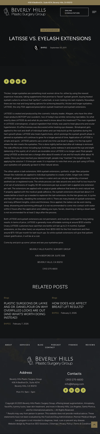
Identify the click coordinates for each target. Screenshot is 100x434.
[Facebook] (6, 81)
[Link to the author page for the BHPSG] (36, 48)
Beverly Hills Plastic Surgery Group (39, 403)
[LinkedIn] (18, 81)
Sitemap (54, 424)
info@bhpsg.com (74, 384)
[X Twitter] (12, 81)
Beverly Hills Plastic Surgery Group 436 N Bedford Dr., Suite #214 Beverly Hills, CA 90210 (26, 382)
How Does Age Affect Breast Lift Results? (69, 305)
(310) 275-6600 (74, 379)
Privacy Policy (66, 424)
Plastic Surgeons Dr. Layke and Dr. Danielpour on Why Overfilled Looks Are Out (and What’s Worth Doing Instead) (26, 311)
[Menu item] (8, 345)
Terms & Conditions (83, 424)
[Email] (23, 81)
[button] (74, 12)
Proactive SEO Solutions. (37, 424)
